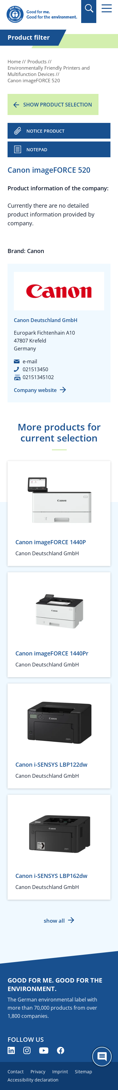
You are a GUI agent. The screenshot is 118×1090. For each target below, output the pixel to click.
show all (54, 920)
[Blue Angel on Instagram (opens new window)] (27, 1050)
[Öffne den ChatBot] (102, 1056)
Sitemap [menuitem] (83, 1072)
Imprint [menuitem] (60, 1072)
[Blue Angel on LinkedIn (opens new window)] (11, 1050)
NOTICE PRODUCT (45, 131)
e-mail (30, 361)
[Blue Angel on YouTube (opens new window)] (43, 1050)
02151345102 (38, 377)
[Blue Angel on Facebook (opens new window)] (60, 1050)
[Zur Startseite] (41, 14)
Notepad (36, 150)
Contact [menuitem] (16, 1072)
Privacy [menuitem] (38, 1072)
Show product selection (57, 104)
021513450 (35, 369)
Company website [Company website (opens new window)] (35, 390)
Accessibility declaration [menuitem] (33, 1080)
